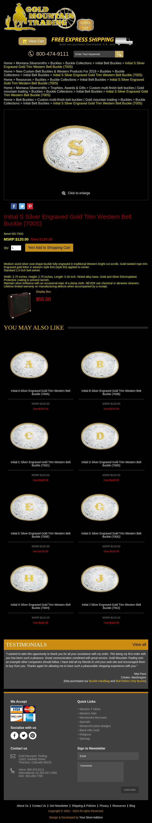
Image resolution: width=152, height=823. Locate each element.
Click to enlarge (79, 193)
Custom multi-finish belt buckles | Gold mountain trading (77, 99)
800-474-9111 (52, 54)
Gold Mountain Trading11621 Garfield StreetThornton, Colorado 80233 (34, 759)
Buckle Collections (78, 63)
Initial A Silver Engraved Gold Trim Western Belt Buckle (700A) (40, 392)
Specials (85, 721)
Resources (23, 79)
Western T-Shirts (90, 709)
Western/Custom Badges (95, 726)
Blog (132, 805)
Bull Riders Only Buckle (130, 681)
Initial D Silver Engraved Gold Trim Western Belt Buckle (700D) (111, 464)
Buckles (56, 63)
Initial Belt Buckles (108, 63)
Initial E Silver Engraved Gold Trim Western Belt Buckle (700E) (41, 535)
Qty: (6, 247)
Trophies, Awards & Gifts (68, 88)
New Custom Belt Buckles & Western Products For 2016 (56, 71)
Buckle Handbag (99, 681)
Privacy (104, 805)
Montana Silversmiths (31, 63)
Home (8, 63)
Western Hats (88, 713)
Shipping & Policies (84, 805)
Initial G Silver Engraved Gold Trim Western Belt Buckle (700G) (111, 535)
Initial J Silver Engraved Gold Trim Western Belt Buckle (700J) (111, 606)
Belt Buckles (25, 99)
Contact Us (39, 805)
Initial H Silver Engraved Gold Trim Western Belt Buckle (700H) (41, 606)
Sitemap (85, 738)
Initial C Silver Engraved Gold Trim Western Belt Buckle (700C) (41, 464)
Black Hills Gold (89, 730)
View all (139, 644)
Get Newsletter (59, 805)
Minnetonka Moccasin (93, 717)
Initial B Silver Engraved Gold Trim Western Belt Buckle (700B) (111, 392)
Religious (85, 734)
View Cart (32, 41)
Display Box (43, 291)
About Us (23, 805)
